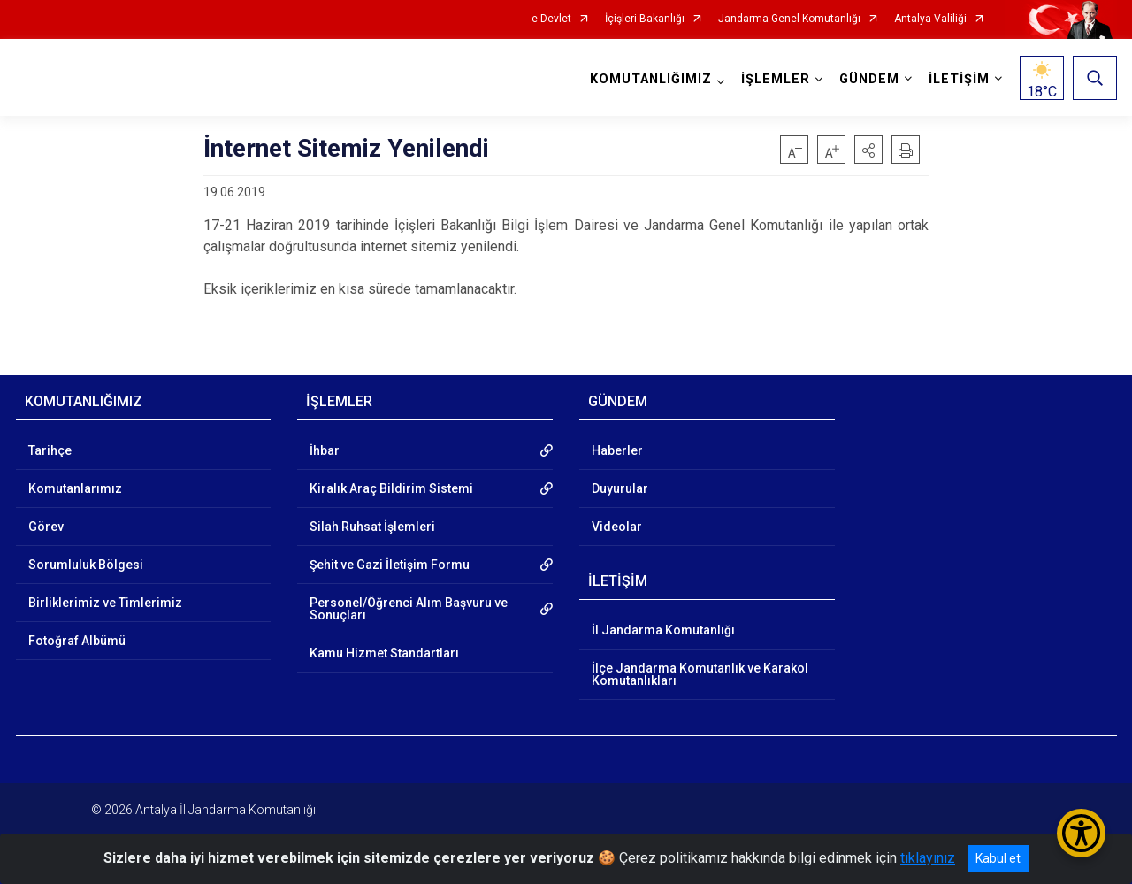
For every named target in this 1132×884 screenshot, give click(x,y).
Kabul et (998, 858)
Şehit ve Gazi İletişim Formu (390, 564)
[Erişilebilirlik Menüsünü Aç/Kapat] (1081, 833)
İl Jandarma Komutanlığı (663, 630)
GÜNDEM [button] (869, 79)
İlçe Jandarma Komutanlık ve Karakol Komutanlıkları (700, 674)
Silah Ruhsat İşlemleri (372, 526)
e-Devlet (551, 19)
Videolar (617, 526)
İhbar (325, 450)
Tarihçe (50, 450)
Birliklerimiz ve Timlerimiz (105, 603)
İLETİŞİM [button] (959, 79)
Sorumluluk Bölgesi (85, 564)
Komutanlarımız (75, 488)
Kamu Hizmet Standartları (384, 653)
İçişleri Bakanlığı (645, 19)
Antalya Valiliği (930, 19)
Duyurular (620, 488)
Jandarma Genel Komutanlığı (789, 19)
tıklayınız (927, 857)
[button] (868, 149)
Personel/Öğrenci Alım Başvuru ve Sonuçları (409, 609)
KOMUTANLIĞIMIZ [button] (651, 79)
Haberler (617, 450)
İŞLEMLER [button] (775, 79)
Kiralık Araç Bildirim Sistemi (391, 488)
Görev (46, 526)
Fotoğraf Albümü (77, 641)
